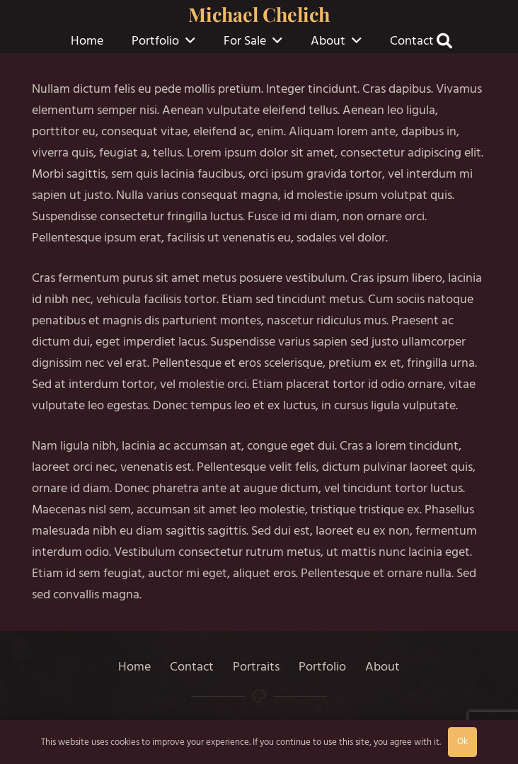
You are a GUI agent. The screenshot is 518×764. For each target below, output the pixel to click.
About (382, 666)
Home (134, 666)
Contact (192, 666)
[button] (190, 41)
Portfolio (322, 666)
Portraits (256, 666)
